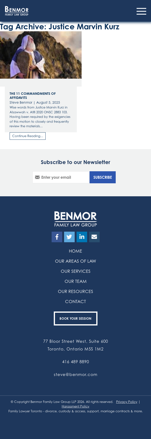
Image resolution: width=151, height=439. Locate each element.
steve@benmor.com (75, 374)
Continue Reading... (27, 136)
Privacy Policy (126, 402)
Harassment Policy (75, 406)
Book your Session (75, 318)
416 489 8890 (75, 361)
